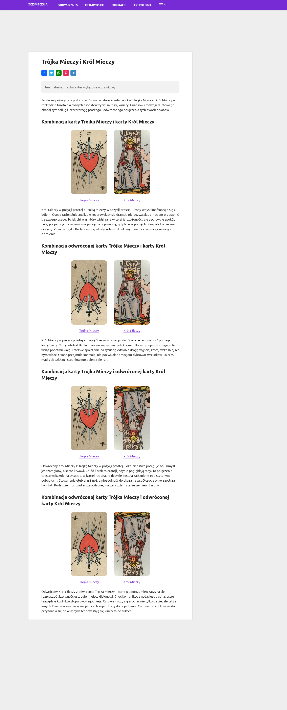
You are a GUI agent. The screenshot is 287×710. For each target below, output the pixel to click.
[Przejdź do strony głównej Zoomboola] (38, 5)
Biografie (118, 5)
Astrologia (142, 5)
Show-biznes (68, 5)
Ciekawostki (94, 5)
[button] (44, 73)
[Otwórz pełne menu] (162, 5)
